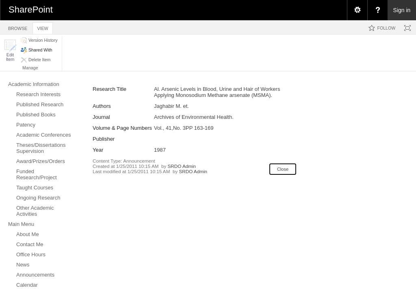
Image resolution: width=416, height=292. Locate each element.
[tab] (18, 27)
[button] (10, 50)
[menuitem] (357, 10)
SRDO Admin (182, 166)
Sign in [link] (402, 10)
